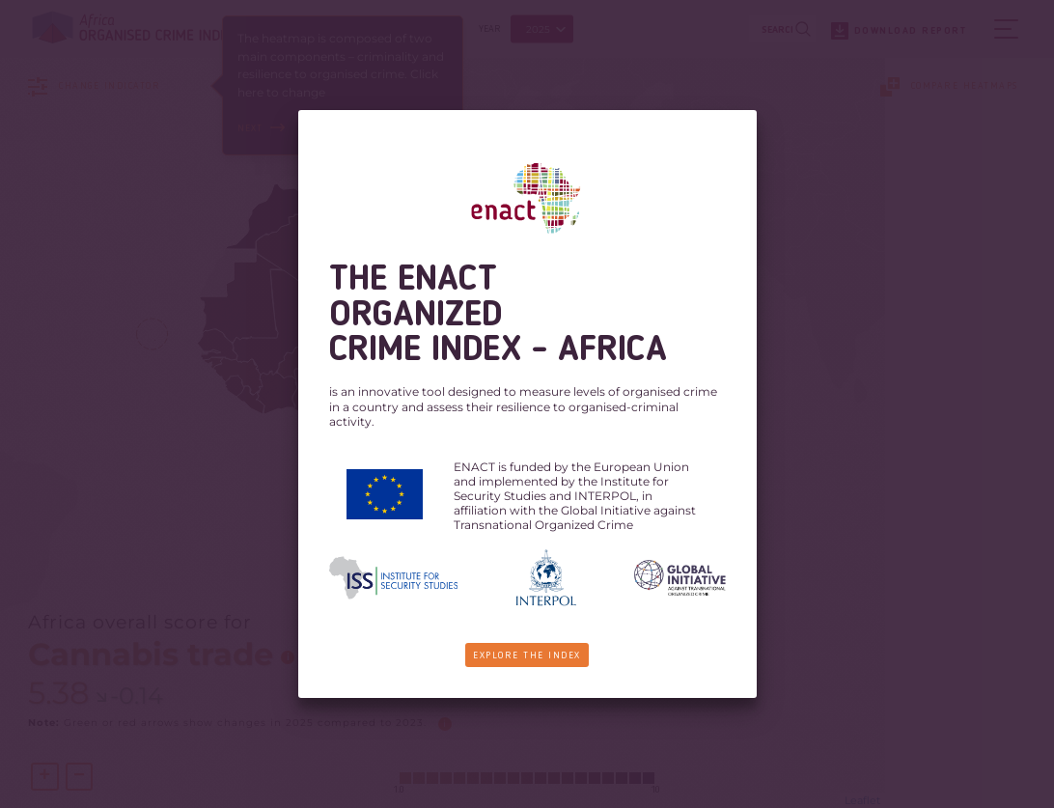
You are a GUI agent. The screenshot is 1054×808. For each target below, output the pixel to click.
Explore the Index (527, 655)
